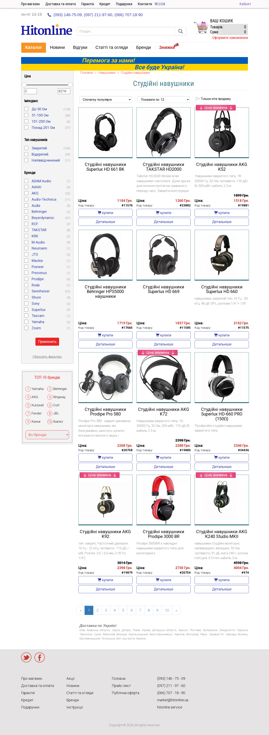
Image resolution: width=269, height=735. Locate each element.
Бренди (72, 700)
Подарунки (124, 4)
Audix (36, 205)
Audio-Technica (44, 199)
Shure (36, 297)
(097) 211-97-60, (98, 15)
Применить (47, 341)
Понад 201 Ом (43, 127)
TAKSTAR (39, 230)
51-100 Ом (40, 115)
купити (105, 213)
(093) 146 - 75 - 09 (171, 678)
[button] (33, 48)
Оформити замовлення (230, 37)
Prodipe (38, 279)
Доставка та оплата (60, 4)
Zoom (36, 328)
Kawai (35, 421)
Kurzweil (37, 405)
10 (167, 610)
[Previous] (80, 610)
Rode (36, 285)
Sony (36, 303)
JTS (35, 254)
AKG (35, 193)
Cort (56, 405)
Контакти (145, 4)
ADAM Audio (41, 181)
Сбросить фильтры (47, 357)
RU (157, 4)
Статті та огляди (79, 693)
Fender (36, 413)
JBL (56, 413)
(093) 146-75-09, (68, 15)
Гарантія (87, 4)
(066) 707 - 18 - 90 (171, 693)
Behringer (39, 211)
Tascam (38, 316)
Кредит (104, 4)
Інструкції (74, 707)
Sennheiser (41, 291)
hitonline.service (169, 707)
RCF (35, 224)
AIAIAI (36, 187)
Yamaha (38, 322)
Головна (118, 678)
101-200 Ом (41, 121)
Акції (70, 678)
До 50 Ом (39, 109)
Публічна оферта (125, 693)
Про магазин (30, 4)
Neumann (39, 248)
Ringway (59, 397)
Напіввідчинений (46, 160)
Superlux (39, 310)
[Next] (176, 610)
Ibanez (58, 421)
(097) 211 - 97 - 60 (171, 686)
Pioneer (38, 267)
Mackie (37, 260)
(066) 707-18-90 (128, 15)
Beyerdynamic (43, 218)
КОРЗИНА (201, 27)
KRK (35, 236)
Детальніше (105, 222)
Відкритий (40, 154)
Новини (72, 686)
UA (163, 4)
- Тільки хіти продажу (213, 99)
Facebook (39, 657)
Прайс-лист (121, 686)
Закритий (39, 148)
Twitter (26, 657)
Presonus (39, 273)
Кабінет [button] (245, 4)
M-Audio (38, 242)
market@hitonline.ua (172, 700)
